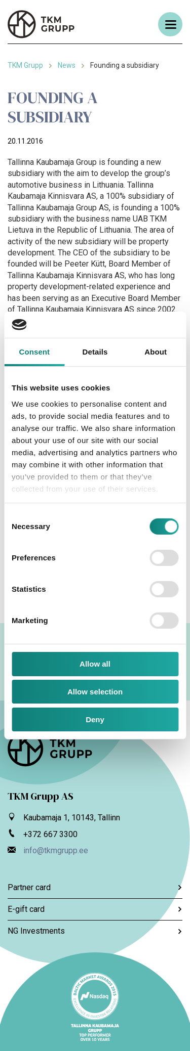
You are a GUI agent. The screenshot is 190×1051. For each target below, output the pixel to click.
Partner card (95, 887)
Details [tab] (95, 351)
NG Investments (95, 931)
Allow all (95, 664)
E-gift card (95, 909)
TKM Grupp (25, 65)
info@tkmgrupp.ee (55, 850)
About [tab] (155, 351)
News (66, 65)
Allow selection (95, 691)
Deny (95, 719)
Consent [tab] (34, 351)
